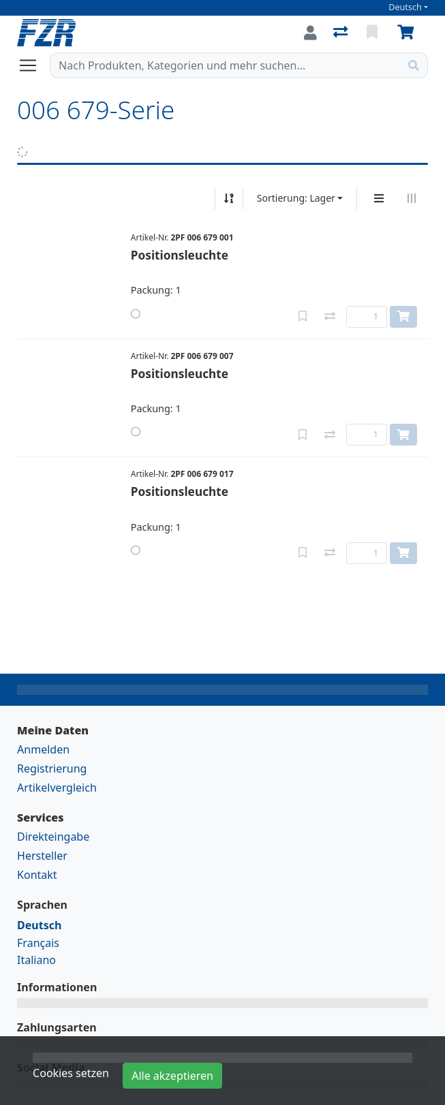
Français (38, 942)
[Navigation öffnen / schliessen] (33, 65)
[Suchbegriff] (225, 65)
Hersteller (42, 855)
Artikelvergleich (57, 787)
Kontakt (37, 874)
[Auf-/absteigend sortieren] (229, 198)
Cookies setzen (71, 1072)
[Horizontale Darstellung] (411, 198)
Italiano (36, 959)
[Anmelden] (310, 33)
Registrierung (52, 768)
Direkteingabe (53, 836)
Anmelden (43, 749)
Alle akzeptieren (172, 1075)
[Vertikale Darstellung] (379, 198)
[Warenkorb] (408, 32)
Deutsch (405, 7)
